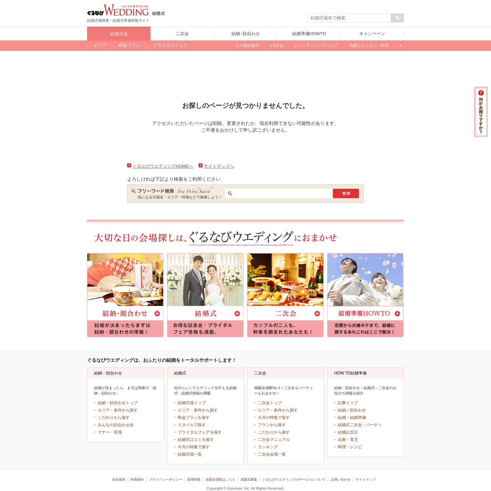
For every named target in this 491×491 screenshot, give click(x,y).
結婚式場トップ (192, 402)
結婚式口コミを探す (196, 439)
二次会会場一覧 (272, 454)
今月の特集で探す (194, 447)
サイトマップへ (219, 166)
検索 (346, 193)
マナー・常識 (110, 432)
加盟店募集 (248, 479)
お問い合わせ (341, 479)
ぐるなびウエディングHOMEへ (162, 166)
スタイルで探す (192, 425)
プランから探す (272, 425)
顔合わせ (358, 410)
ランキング (268, 447)
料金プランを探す (194, 417)
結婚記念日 (348, 432)
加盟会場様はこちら (220, 479)
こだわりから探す (114, 417)
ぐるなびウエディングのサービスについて (294, 479)
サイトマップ (366, 479)
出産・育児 (348, 439)
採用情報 (193, 479)
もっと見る (400, 45)
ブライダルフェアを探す (200, 432)
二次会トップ (270, 402)
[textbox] (349, 18)
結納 (342, 410)
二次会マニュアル (274, 439)
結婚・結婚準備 (352, 417)
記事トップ (348, 402)
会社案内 (118, 479)
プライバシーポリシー (165, 479)
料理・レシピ (350, 447)
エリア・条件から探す (118, 410)
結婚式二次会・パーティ (360, 425)
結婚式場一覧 (190, 454)
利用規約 (137, 479)
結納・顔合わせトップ (118, 402)
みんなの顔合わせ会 (116, 425)
